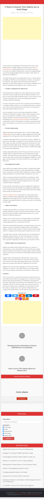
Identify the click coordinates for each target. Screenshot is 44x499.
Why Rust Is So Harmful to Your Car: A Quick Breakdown (18, 460)
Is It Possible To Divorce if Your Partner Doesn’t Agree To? (18, 485)
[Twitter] (15, 295)
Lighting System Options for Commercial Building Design (18, 449)
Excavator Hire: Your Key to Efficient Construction (16, 476)
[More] (25, 298)
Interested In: (6, 425)
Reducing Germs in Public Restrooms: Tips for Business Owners (20, 464)
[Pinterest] (36, 295)
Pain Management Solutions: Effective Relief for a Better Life (19, 457)
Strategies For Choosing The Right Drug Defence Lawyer (18, 453)
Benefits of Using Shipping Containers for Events (16, 468)
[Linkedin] (29, 295)
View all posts (22, 398)
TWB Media (18, 492)
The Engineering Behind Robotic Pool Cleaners (15, 472)
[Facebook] (8, 295)
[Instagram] (18, 298)
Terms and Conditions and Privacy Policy (30, 494)
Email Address (6, 419)
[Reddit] (22, 295)
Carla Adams (29, 12)
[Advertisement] (22, 28)
